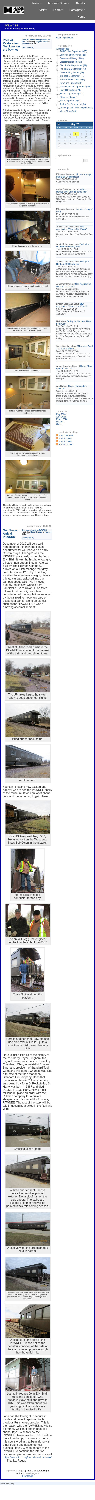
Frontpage (27, 1476)
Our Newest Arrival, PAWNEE (34, 530)
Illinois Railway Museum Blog (20, 28)
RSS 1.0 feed (65, 438)
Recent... (60, 421)
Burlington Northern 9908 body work (72, 245)
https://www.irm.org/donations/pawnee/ (27, 1457)
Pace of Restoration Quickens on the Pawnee (11, 45)
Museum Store (58, 3)
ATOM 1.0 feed (66, 444)
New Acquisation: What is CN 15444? (71, 227)
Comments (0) (28, 538)
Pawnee (11, 25)
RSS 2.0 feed (65, 441)
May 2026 (61, 414)
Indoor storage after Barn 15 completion (73, 175)
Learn (58, 9)
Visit (43, 9)
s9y (12, 1483)
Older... (59, 424)
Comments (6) (28, 47)
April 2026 (61, 417)
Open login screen (64, 37)
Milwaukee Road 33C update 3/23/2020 (74, 347)
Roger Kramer (42, 42)
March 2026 (61, 419)
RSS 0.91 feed (66, 435)
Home (81, 16)
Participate (77, 9)
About (80, 3)
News (37, 3)
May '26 (75, 124)
